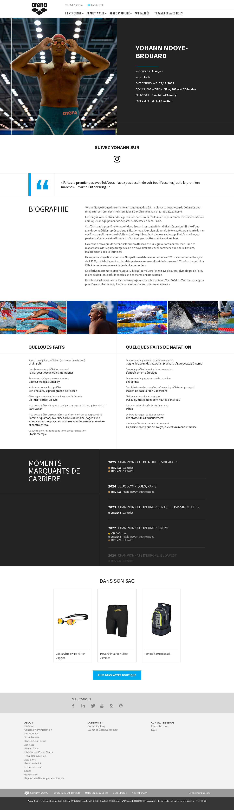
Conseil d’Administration (38, 729)
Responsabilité (32, 763)
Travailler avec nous (35, 755)
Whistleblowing (139, 792)
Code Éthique (120, 792)
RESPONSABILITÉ (120, 13)
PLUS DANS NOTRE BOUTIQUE (117, 675)
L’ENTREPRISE (73, 13)
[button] (82, 13)
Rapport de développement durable (44, 778)
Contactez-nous (160, 726)
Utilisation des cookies (96, 792)
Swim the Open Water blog (103, 729)
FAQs (154, 729)
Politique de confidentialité (66, 792)
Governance (31, 774)
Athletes (29, 744)
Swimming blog (96, 726)
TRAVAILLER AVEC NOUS (168, 13)
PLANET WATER (96, 13)
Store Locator (32, 737)
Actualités (142, 13)
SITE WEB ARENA (74, 5)
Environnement (33, 767)
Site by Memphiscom (199, 792)
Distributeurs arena (35, 741)
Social (27, 770)
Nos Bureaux (31, 733)
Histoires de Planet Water (38, 752)
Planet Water (31, 748)
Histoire (28, 726)
